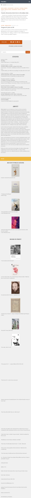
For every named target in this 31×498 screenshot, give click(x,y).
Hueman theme (22, 493)
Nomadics (3, 1)
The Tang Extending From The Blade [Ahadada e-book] (12, 481)
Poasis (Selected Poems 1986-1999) (8, 459)
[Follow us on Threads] (19, 42)
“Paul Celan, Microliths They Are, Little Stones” (10, 389)
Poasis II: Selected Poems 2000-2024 (10, 168)
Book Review (11, 8)
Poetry (23, 9)
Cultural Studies (23, 8)
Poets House (13, 83)
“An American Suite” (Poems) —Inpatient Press (10, 283)
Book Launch (4, 8)
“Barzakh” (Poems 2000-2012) (10, 311)
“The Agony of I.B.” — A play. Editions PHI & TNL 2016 (12, 338)
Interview (14, 9)
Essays (2, 9)
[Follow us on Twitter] (13, 42)
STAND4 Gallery (4, 70)
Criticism (16, 8)
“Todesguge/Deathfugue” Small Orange (10, 182)
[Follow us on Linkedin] (17, 42)
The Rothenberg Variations (6, 477)
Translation (8, 25)
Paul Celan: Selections (5, 455)
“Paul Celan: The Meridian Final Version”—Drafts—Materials (13, 424)
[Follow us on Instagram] (15, 42)
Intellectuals (8, 9)
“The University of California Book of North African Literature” (14, 434)
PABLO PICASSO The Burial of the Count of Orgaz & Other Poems (14, 451)
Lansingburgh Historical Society (7, 88)
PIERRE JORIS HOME (15, 46)
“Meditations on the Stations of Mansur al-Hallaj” (11, 420)
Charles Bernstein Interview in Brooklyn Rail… (15, 13)
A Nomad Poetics (4, 443)
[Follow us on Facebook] (11, 42)
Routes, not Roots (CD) (5, 473)
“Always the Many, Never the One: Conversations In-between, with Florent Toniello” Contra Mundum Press (14, 219)
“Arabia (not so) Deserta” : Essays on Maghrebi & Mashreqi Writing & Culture (15, 297)
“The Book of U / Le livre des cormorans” (10, 354)
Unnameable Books (5, 76)
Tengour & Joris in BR (7, 27)
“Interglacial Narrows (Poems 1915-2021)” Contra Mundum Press (10, 200)
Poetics (19, 9)
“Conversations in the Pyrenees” (10, 247)
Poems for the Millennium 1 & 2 (7, 463)
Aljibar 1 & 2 (3, 447)
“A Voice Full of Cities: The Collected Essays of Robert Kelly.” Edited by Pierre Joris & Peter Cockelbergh (15, 265)
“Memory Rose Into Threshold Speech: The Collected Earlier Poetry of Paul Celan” (15, 373)
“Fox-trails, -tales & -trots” (10, 324)
